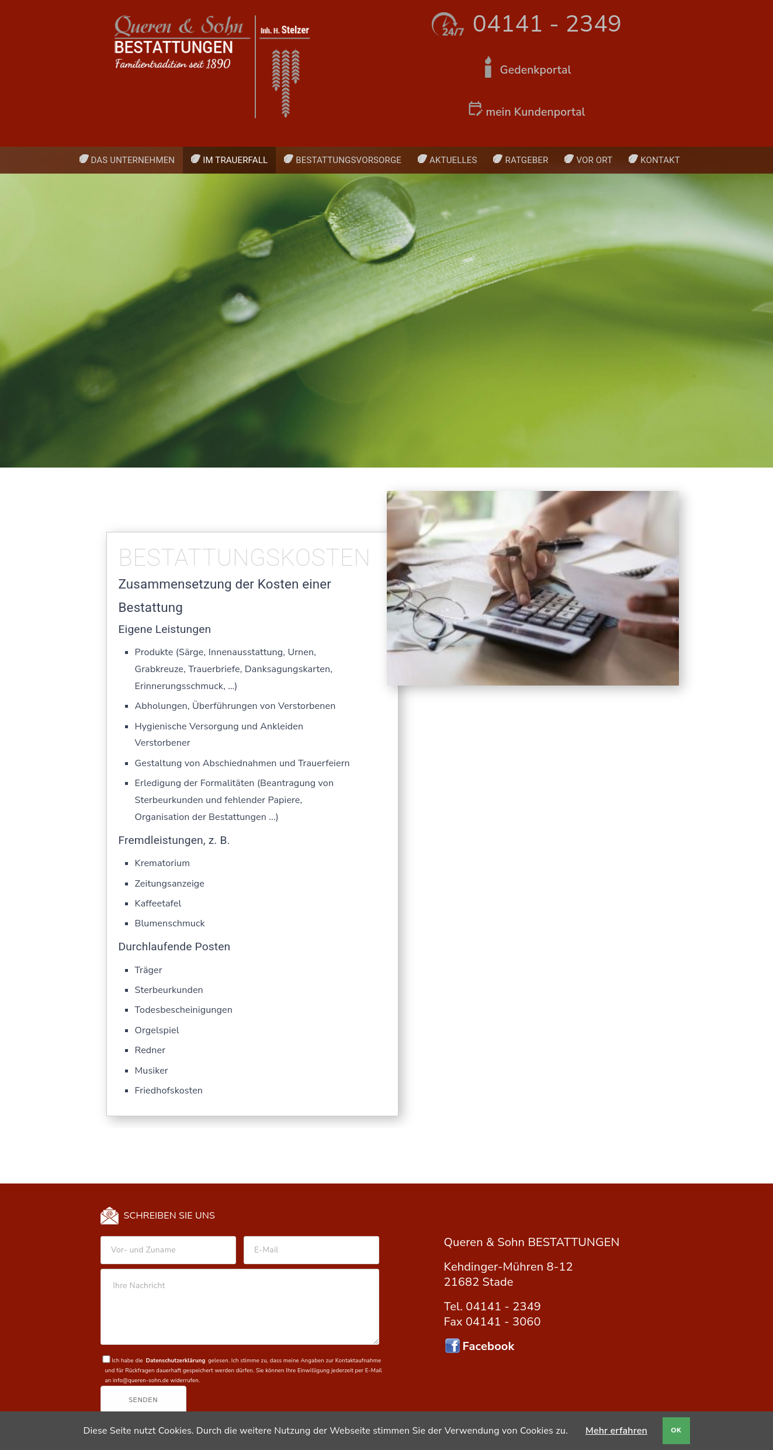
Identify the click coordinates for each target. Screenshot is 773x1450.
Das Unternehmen (133, 160)
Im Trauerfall (235, 160)
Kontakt (660, 160)
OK (676, 1430)
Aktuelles (453, 160)
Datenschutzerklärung (175, 1360)
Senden (143, 1400)
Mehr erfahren (616, 1430)
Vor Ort (594, 160)
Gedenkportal (535, 70)
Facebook (489, 1346)
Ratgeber (526, 160)
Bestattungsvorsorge (348, 160)
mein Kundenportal (535, 112)
